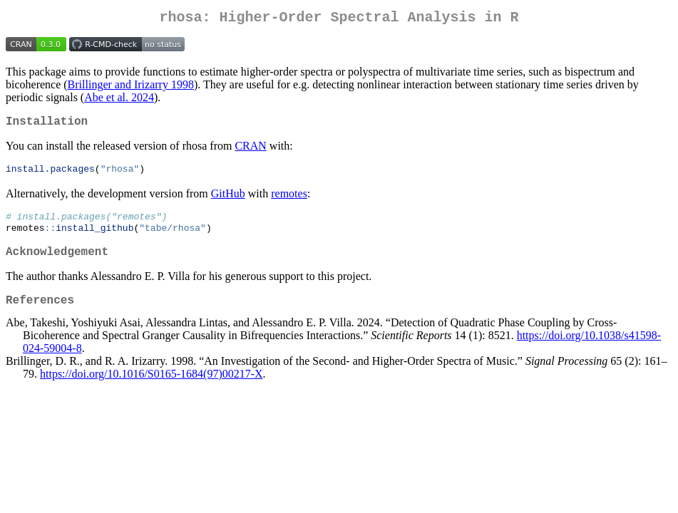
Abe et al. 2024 (119, 100)
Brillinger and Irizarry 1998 (131, 87)
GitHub (228, 200)
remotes (289, 200)
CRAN (250, 151)
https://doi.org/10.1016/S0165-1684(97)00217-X (151, 389)
